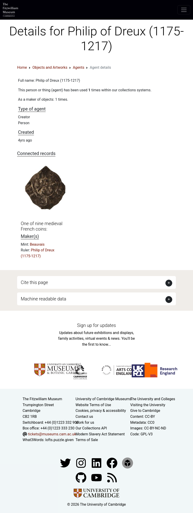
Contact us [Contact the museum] (84, 416)
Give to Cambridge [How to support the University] (145, 410)
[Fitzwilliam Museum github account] (81, 477)
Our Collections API (91, 428)
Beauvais (37, 244)
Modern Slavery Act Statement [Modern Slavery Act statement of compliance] (100, 434)
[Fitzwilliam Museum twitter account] (66, 462)
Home (22, 67)
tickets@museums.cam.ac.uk (52, 434)
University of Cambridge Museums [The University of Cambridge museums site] (103, 399)
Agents (78, 67)
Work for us (85, 422)
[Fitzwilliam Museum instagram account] (81, 462)
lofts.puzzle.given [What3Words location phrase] (59, 440)
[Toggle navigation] (183, 9)
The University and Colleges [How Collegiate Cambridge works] (152, 399)
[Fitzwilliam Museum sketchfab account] (127, 462)
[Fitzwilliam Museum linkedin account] (112, 462)
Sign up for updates (96, 325)
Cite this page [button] (34, 282)
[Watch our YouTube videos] (97, 477)
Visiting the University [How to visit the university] (147, 405)
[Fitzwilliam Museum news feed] (112, 477)
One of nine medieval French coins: (42, 226)
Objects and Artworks (49, 67)
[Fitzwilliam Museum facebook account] (97, 462)
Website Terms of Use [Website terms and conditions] (93, 405)
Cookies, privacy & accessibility (101, 410)
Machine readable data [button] (43, 299)
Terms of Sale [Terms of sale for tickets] (87, 440)
